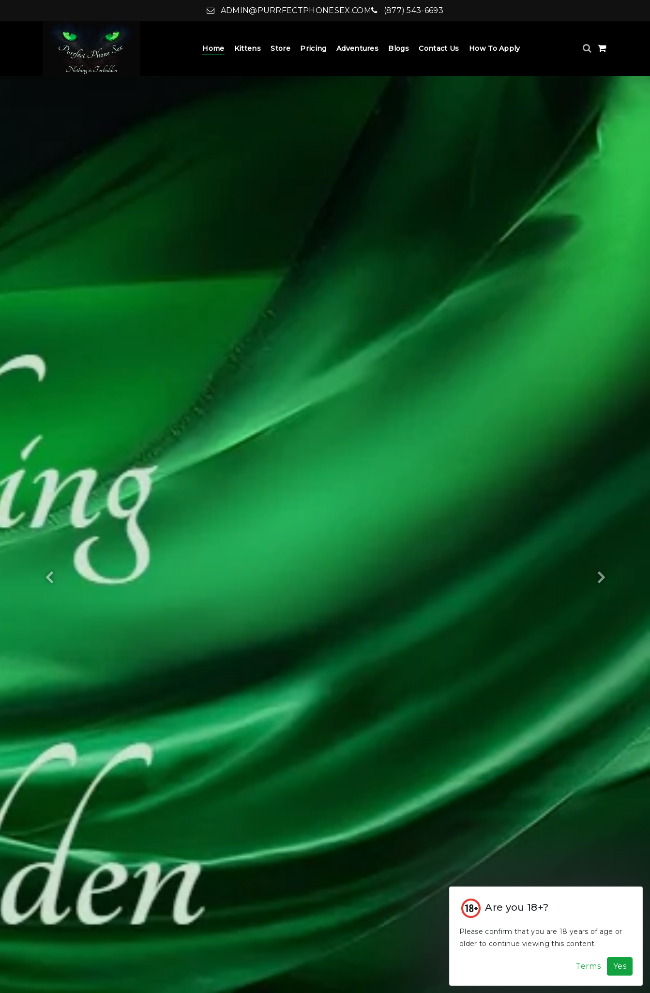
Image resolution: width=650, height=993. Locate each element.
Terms (588, 966)
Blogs (398, 48)
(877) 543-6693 (407, 10)
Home (213, 48)
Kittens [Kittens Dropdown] (247, 48)
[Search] (588, 48)
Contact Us (439, 48)
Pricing (313, 48)
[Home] (91, 48)
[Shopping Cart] (602, 48)
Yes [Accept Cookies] (619, 966)
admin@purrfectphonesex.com (289, 10)
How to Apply (494, 48)
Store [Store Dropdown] (280, 48)
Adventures (357, 48)
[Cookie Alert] (546, 936)
